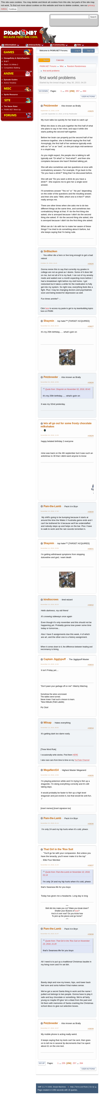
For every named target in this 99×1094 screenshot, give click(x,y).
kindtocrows (51, 599)
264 (84, 91)
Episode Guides (11, 80)
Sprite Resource (11, 94)
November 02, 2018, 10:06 (50, 382)
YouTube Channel (81, 760)
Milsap (47, 722)
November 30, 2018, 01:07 (50, 934)
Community (59, 45)
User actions (88, 97)
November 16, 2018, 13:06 (50, 775)
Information (10, 45)
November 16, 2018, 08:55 (50, 727)
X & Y (6, 61)
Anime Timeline (10, 83)
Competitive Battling (12, 68)
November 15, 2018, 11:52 (50, 664)
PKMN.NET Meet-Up (12, 109)
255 (66, 91)
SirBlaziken (50, 251)
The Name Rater (11, 106)
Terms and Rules (81, 1087)
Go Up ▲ (93, 1087)
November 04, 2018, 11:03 (50, 435)
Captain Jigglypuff (55, 659)
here (47, 308)
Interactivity (35, 45)
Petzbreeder (51, 105)
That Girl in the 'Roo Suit (58, 849)
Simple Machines (59, 1087)
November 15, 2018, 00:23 (50, 604)
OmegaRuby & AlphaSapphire (17, 58)
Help (72, 1087)
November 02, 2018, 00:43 (50, 326)
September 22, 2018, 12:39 (50, 110)
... (64, 91)
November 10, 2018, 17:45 (50, 511)
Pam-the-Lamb (52, 506)
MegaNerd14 (51, 770)
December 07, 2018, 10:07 (50, 1028)
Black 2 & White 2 (11, 64)
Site (79, 45)
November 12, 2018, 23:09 (50, 548)
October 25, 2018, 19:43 (49, 263)
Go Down (43, 91)
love (77, 911)
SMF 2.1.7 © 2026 (45, 1087)
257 (77, 91)
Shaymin (49, 320)
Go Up (42, 1063)
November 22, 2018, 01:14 (50, 823)
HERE (75, 755)
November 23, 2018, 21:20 (50, 865)
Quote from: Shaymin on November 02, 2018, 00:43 (67, 389)
